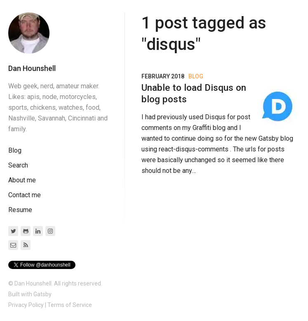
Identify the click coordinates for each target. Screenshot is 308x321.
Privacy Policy (26, 305)
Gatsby (42, 294)
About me (22, 180)
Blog (14, 150)
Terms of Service (69, 305)
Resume (20, 210)
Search (18, 165)
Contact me (24, 195)
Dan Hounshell (32, 68)
